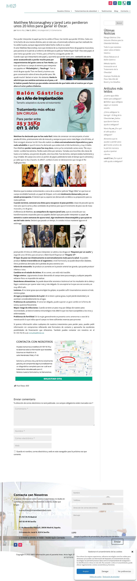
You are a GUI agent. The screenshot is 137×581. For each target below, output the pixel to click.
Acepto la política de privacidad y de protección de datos (95, 536)
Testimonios (107, 11)
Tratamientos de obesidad (86, 11)
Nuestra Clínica (63, 11)
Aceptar (86, 571)
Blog (116, 11)
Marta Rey (21, 30)
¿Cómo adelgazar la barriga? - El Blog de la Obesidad (112, 115)
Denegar (105, 571)
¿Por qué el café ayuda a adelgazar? (113, 131)
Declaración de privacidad (111, 577)
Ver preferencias (124, 571)
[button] (132, 552)
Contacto (124, 11)
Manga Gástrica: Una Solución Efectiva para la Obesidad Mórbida (113, 40)
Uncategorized (43, 30)
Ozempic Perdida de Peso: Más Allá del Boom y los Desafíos (112, 79)
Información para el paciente (47, 554)
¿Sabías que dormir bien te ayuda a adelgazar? (112, 121)
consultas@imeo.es (36, 333)
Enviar (117, 541)
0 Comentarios (56, 30)
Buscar (119, 23)
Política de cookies (96, 577)
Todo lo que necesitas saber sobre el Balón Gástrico (112, 50)
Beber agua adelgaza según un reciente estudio (113, 105)
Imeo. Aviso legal (65, 554)
